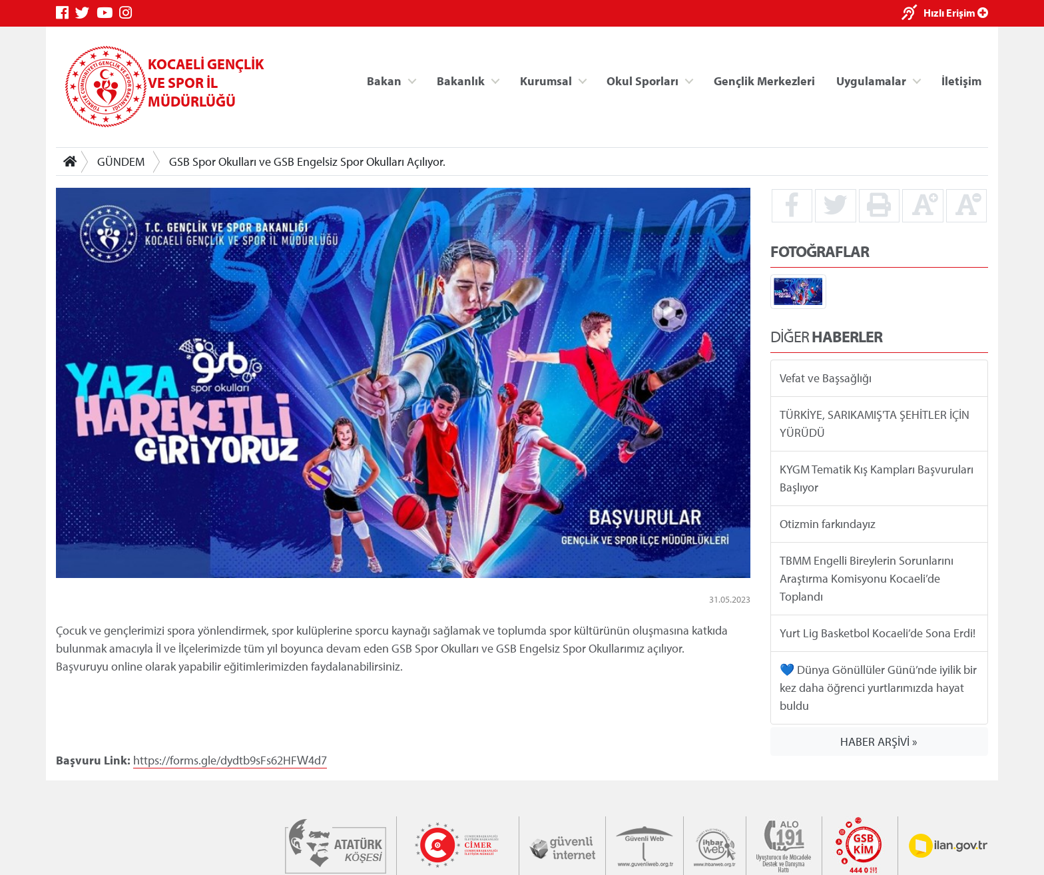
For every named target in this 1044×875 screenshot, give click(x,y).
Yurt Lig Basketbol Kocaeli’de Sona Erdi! (877, 633)
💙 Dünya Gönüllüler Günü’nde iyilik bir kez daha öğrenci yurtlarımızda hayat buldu (878, 687)
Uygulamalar (871, 80)
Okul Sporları (642, 80)
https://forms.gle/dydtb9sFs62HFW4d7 (230, 759)
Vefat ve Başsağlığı (826, 378)
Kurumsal (546, 80)
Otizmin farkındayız (828, 523)
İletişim (961, 80)
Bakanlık (461, 80)
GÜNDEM (120, 161)
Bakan (384, 80)
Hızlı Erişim (955, 12)
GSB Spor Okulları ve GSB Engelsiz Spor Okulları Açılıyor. (307, 161)
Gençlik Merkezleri (764, 80)
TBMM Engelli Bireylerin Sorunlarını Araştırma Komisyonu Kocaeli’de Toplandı (866, 578)
